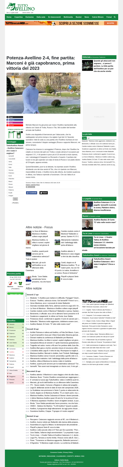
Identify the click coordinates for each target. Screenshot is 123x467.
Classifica (11, 321)
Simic (10, 161)
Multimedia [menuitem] (68, 17)
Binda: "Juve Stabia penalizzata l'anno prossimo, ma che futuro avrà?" (57, 403)
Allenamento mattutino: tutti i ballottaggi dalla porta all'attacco (70, 242)
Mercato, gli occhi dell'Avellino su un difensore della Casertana (54, 382)
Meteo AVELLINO (15, 294)
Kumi (10, 176)
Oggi (84, 138)
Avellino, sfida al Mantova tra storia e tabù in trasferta (50, 361)
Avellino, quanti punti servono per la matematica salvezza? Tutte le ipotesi (58, 364)
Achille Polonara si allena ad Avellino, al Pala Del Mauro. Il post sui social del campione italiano (66, 332)
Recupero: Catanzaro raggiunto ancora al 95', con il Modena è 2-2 (55, 419)
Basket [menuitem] (78, 17)
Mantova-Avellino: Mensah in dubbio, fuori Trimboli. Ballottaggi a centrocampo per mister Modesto (68, 353)
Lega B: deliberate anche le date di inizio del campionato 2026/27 (55, 388)
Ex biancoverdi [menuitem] (54, 17)
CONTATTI (70, 456)
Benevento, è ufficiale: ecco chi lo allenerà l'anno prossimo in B (54, 314)
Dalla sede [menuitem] (41, 17)
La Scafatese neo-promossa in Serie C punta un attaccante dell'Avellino (58, 390)
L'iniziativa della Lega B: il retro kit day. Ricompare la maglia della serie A (58, 351)
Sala (10, 167)
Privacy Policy (68, 452)
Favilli (10, 193)
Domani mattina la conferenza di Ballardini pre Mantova (51, 338)
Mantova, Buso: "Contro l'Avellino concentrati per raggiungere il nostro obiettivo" (61, 377)
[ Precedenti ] (15, 289)
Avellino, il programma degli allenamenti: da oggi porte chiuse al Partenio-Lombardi (62, 409)
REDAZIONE (51, 456)
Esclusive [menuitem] (30, 17)
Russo (11, 184)
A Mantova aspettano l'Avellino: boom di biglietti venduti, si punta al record (58, 401)
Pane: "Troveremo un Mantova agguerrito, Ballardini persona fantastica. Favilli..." (61, 440)
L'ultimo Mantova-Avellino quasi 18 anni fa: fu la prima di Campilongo (56, 398)
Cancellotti (12, 159)
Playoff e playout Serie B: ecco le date (45, 427)
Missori (11, 187)
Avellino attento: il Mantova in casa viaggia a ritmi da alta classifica (70, 253)
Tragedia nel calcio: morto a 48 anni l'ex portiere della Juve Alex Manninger (59, 345)
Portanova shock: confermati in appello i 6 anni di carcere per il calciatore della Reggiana (64, 319)
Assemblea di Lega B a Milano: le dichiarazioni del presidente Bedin (56, 425)
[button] (15, 199)
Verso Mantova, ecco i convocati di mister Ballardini (50, 303)
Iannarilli (11, 156)
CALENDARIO (61, 456)
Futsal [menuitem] (109, 17)
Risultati (15, 203)
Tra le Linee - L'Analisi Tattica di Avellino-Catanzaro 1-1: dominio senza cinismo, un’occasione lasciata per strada (73, 435)
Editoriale (87, 57)
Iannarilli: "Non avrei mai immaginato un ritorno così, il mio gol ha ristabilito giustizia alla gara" (66, 366)
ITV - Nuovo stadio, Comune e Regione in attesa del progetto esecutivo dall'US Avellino (64, 385)
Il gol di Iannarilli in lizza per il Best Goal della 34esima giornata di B (56, 335)
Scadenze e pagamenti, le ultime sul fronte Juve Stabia (51, 316)
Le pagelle (87, 199)
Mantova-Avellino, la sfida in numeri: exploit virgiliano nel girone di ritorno (58, 340)
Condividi (31, 193)
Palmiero (11, 173)
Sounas (11, 170)
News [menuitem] (87, 17)
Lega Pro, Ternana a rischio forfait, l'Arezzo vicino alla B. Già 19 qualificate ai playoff (62, 438)
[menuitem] (114, 17)
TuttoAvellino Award (91, 255)
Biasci (10, 181)
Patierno (11, 190)
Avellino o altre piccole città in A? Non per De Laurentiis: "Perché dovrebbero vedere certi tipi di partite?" (70, 430)
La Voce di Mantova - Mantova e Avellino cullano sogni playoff (40, 233)
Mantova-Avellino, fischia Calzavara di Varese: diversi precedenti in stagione (59, 395)
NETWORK (42, 456)
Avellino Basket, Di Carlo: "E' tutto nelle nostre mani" (50, 324)
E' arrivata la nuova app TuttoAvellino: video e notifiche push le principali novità (60, 380)
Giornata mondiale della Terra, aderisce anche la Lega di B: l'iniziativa (57, 306)
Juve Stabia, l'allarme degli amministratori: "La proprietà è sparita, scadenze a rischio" (63, 432)
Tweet (43, 193)
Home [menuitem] (9, 17)
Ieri (89, 138)
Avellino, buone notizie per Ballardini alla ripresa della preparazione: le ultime (59, 422)
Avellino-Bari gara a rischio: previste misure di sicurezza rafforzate (55, 348)
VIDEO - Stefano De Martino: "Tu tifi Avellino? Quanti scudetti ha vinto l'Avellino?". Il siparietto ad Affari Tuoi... (72, 406)
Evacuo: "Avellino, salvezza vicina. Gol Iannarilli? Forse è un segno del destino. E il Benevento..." (67, 300)
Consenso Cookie (56, 452)
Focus (33, 182)
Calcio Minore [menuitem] (97, 17)
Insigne (11, 195)
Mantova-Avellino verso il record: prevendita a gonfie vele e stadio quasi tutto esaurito (63, 356)
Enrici (10, 164)
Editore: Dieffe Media (61, 460)
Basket (85, 216)
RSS (82, 456)
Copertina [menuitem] (18, 17)
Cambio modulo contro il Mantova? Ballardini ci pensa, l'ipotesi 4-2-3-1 (70, 233)
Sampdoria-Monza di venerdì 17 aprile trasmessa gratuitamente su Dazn (58, 343)
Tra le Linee (87, 233)
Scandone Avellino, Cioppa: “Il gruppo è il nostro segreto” (52, 411)
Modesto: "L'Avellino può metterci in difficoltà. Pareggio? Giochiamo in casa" (59, 298)
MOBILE (77, 456)
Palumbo (11, 178)
